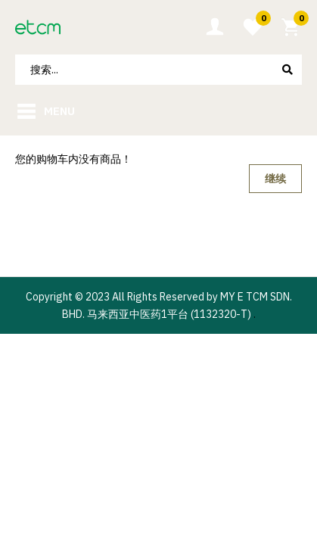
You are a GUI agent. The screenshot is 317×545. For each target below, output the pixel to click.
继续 (275, 178)
